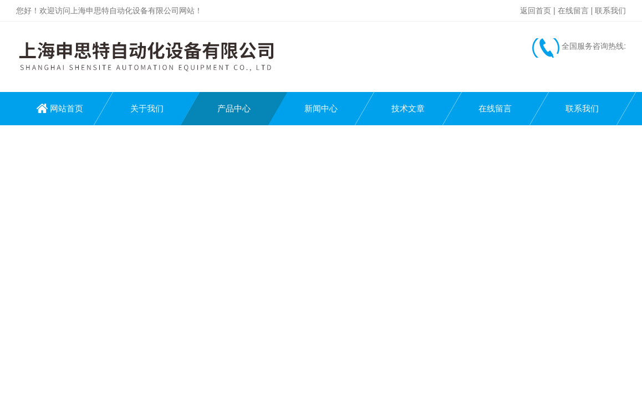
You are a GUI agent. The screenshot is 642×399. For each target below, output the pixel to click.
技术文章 (408, 108)
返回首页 (535, 10)
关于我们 (147, 108)
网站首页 (66, 108)
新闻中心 (321, 108)
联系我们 (610, 10)
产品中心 (234, 108)
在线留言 (573, 10)
